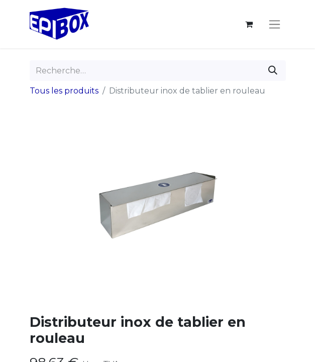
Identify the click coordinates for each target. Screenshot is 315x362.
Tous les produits (64, 91)
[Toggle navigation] (274, 24)
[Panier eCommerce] (249, 24)
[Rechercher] (273, 70)
